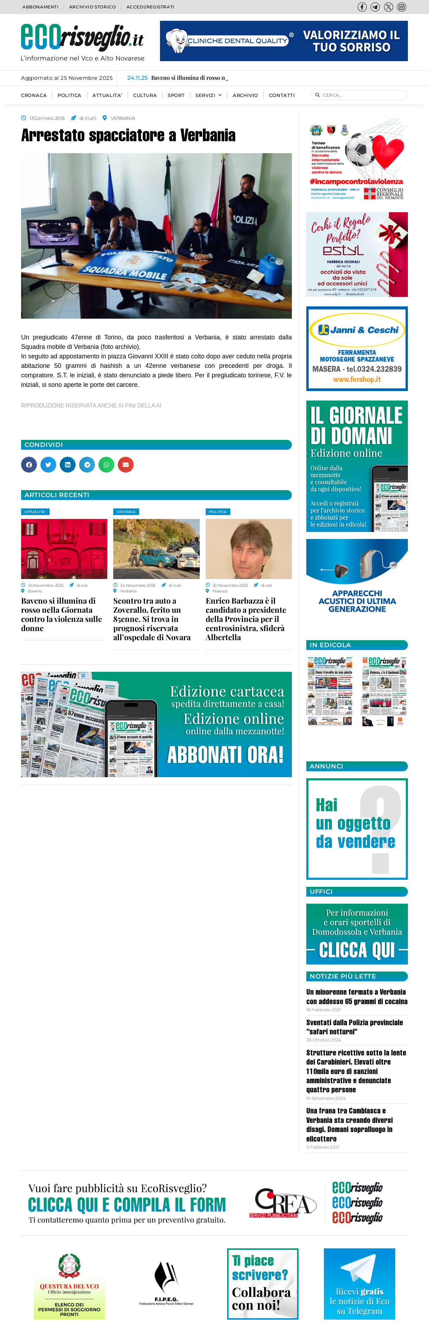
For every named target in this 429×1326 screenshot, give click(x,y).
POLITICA (70, 95)
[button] (29, 465)
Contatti (282, 95)
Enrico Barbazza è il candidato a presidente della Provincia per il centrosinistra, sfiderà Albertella (246, 618)
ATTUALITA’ (107, 95)
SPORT (176, 95)
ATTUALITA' (35, 512)
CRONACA (34, 95)
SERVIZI (209, 95)
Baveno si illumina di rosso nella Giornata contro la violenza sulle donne (61, 614)
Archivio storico (92, 6)
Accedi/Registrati (150, 6)
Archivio (245, 95)
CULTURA (145, 95)
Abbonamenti (41, 6)
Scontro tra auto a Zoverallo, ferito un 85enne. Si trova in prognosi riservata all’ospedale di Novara (152, 618)
